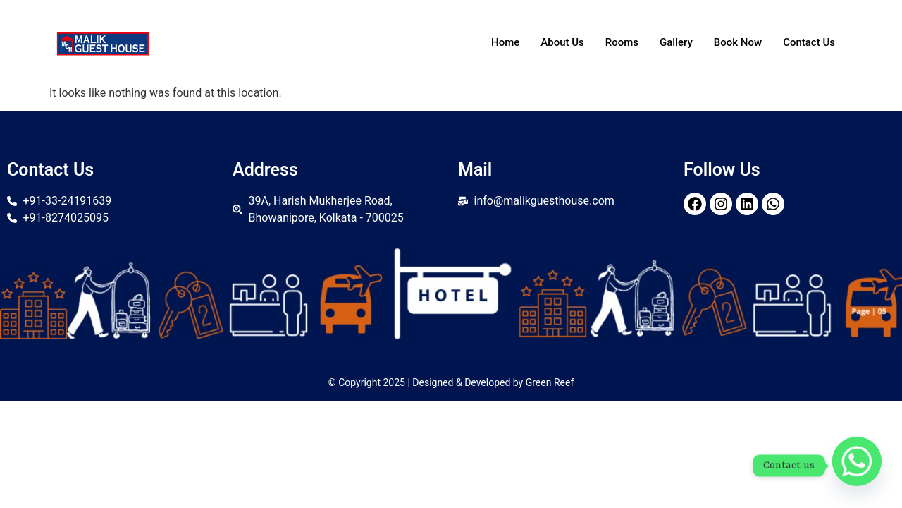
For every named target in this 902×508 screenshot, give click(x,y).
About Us (562, 42)
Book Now (738, 42)
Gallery (676, 42)
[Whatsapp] (857, 465)
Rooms (621, 42)
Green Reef (550, 382)
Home (505, 42)
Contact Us (809, 42)
